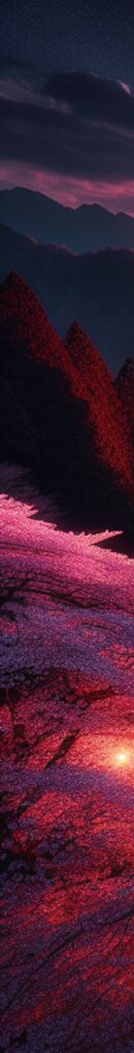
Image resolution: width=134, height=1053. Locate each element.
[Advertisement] (49, 52)
